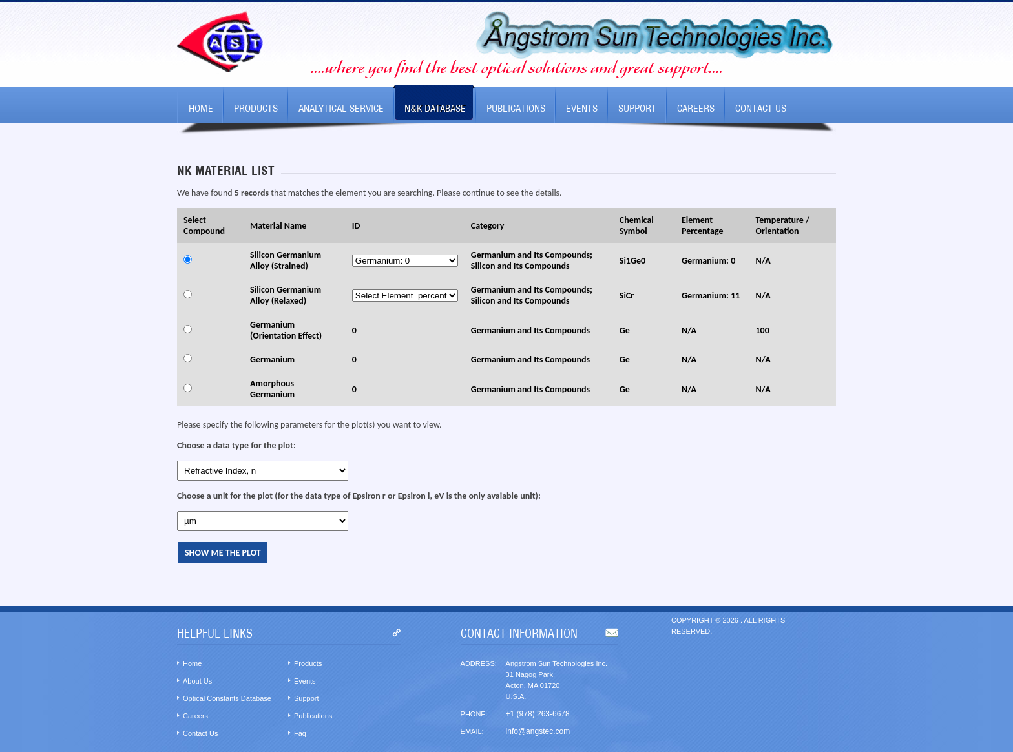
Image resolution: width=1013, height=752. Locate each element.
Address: (479, 663)
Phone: (474, 714)
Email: (472, 731)
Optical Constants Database (227, 698)
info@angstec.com (538, 731)
